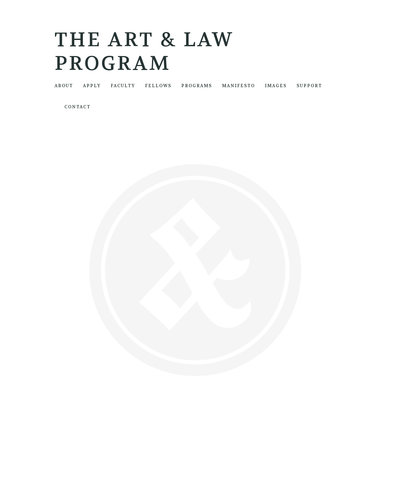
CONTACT (77, 107)
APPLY (92, 86)
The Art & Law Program (144, 51)
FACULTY (123, 86)
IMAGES (276, 86)
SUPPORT (309, 86)
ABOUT (63, 86)
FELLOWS (158, 86)
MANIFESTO (238, 86)
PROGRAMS (196, 86)
